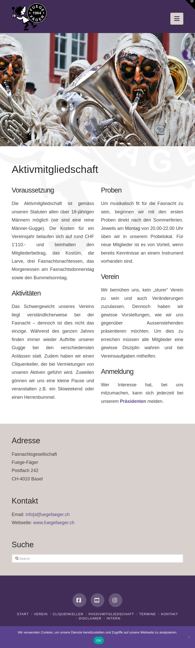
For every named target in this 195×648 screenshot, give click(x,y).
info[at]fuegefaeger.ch (48, 514)
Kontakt (169, 614)
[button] (176, 19)
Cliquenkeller (68, 614)
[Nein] (188, 637)
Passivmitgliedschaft (111, 614)
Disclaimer (90, 618)
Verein (40, 614)
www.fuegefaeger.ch (53, 522)
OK (98, 640)
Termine (147, 614)
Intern (113, 618)
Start (22, 614)
